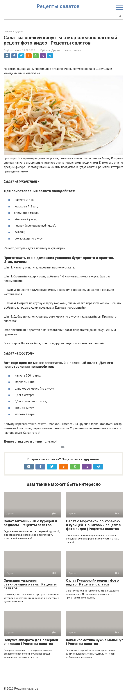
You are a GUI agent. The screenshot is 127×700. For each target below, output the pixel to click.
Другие (55, 50)
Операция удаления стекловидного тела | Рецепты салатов (30, 584)
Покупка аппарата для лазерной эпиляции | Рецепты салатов (31, 642)
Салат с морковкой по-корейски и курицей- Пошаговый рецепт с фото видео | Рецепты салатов (93, 525)
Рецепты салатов (58, 6)
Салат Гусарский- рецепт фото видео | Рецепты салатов (92, 582)
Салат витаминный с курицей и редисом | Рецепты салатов (30, 523)
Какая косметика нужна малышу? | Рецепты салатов (94, 642)
